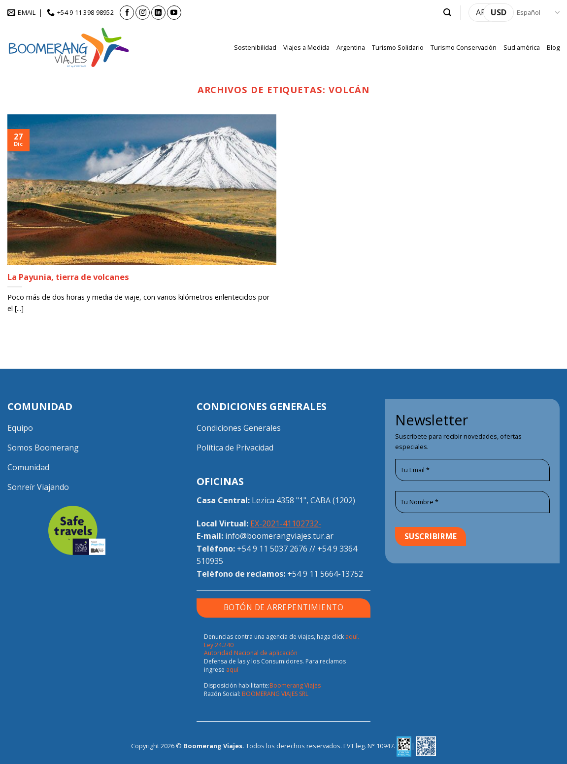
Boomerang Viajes (295, 685)
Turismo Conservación (464, 47)
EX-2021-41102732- (285, 523)
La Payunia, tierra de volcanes (68, 277)
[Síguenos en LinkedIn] (158, 12)
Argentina (350, 47)
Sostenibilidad (255, 47)
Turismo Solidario (398, 47)
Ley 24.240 (218, 645)
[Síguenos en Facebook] (127, 12)
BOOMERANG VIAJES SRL (275, 694)
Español (538, 12)
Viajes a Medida (306, 47)
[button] (447, 12)
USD (498, 12)
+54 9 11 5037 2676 (272, 548)
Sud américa (521, 47)
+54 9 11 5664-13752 (325, 573)
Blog (553, 47)
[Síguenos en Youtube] (174, 12)
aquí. (352, 636)
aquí (232, 669)
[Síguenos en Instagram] (142, 12)
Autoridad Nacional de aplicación (251, 653)
